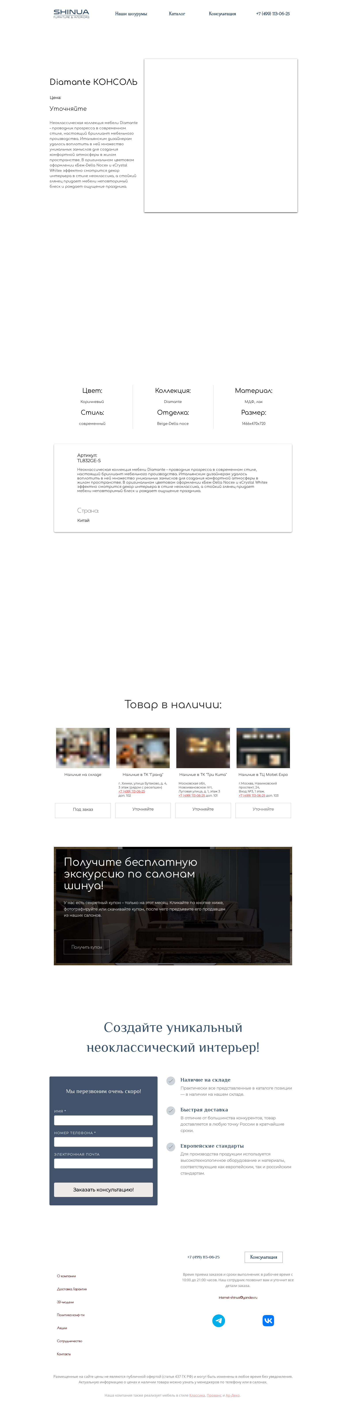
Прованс (214, 1395)
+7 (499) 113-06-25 (131, 791)
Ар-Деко (233, 1395)
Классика (197, 1395)
